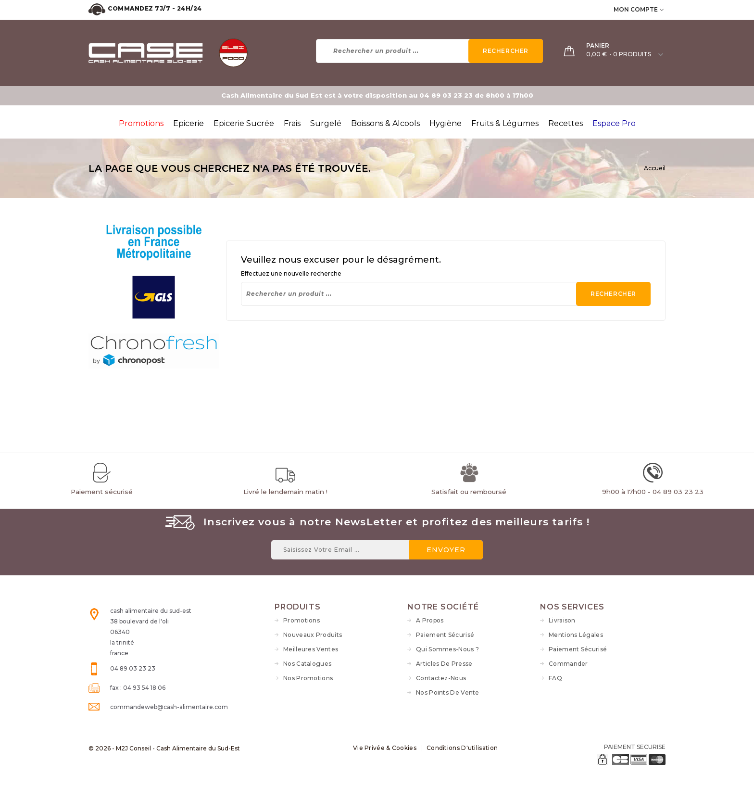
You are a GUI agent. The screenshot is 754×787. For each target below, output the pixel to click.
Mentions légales (576, 634)
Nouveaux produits (312, 634)
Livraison (562, 620)
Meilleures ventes (310, 649)
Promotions (301, 620)
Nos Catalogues (307, 663)
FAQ (555, 678)
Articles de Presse (444, 663)
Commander (568, 663)
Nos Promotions (308, 678)
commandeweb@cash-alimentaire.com (169, 707)
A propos (429, 620)
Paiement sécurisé (445, 634)
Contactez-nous (441, 678)
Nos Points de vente (447, 692)
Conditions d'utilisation (462, 747)
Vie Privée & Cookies (384, 747)
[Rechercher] (429, 51)
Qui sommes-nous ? (447, 649)
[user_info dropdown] (662, 9)
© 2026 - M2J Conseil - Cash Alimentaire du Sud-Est (164, 748)
